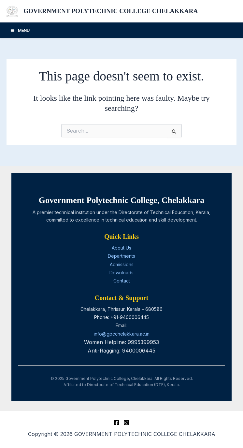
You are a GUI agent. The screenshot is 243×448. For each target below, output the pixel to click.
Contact (121, 280)
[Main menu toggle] (20, 30)
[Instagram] (126, 423)
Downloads (121, 272)
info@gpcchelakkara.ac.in (122, 334)
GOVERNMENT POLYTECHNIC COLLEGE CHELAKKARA (114, 11)
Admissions (122, 264)
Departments (121, 256)
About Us (121, 248)
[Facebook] (117, 423)
